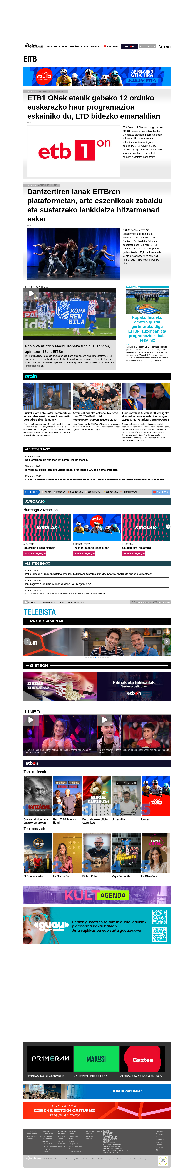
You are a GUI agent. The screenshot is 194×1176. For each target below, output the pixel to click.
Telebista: (31, 1131)
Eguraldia (61, 1146)
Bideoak (30, 1139)
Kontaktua (134, 1159)
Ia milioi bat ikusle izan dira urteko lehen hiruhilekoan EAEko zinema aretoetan (71, 469)
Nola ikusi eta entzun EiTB (115, 1151)
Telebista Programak (34, 1136)
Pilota (71, 1139)
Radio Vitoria (47, 1139)
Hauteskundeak (110, 1137)
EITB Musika (47, 1144)
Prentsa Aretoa (110, 1153)
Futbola (71, 1134)
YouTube (159, 1147)
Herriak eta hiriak (111, 1147)
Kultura (60, 1141)
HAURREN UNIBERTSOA (91, 1076)
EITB (30, 59)
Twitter (158, 1137)
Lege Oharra (77, 1159)
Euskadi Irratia (47, 1134)
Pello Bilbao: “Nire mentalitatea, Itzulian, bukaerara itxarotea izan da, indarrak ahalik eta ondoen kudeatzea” (88, 574)
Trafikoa (107, 1135)
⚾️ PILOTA (46, 492)
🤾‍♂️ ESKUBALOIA (110, 492)
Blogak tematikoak (112, 1149)
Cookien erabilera (90, 1159)
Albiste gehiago (37, 449)
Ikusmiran (61, 1144)
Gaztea (45, 1141)
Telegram (159, 1142)
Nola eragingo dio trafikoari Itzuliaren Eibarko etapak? (56, 459)
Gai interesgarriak (112, 1145)
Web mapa (143, 1159)
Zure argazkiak (141, 602)
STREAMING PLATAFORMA (46, 1076)
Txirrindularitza (74, 1136)
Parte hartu (109, 1143)
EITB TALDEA (147, 46)
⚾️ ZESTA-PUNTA (92, 492)
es (169, 47)
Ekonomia (61, 1136)
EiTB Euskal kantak (49, 1146)
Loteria (106, 1141)
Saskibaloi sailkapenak (77, 1149)
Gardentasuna (122, 1159)
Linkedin (159, 1145)
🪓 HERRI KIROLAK (128, 492)
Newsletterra (161, 1131)
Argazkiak (90, 1136)
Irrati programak (48, 1149)
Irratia (84, 46)
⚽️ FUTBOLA (59, 492)
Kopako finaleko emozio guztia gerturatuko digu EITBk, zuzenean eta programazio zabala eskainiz (147, 329)
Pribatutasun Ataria (62, 1159)
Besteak (94, 46)
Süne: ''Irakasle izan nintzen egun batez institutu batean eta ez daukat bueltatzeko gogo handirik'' (58, 751)
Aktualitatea (62, 1134)
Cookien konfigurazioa (107, 1159)
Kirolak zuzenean (75, 1151)
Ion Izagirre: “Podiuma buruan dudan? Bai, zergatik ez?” (58, 584)
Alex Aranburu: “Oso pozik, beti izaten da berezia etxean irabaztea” (65, 594)
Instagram (160, 1139)
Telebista (74, 46)
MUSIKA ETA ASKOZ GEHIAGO (141, 1076)
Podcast (45, 1151)
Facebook (159, 1134)
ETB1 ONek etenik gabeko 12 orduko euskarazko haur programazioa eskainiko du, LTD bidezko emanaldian (93, 107)
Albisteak (52, 46)
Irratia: (46, 1131)
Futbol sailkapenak (75, 1146)
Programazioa (32, 1134)
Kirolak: (73, 1131)
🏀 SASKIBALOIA (75, 492)
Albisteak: (63, 1131)
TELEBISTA (39, 612)
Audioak (89, 1139)
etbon (41, 665)
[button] (168, 526)
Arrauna (71, 1141)
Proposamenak (47, 621)
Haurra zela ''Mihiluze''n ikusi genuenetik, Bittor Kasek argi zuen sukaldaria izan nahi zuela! (134, 751)
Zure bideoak (161, 602)
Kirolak (63, 46)
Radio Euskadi (47, 1136)
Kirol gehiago (73, 1144)
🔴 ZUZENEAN (159, 492)
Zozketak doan (110, 1139)
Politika (60, 1139)
